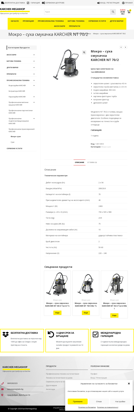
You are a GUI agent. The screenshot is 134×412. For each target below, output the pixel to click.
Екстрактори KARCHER (17, 91)
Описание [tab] (79, 162)
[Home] (70, 33)
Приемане (78, 401)
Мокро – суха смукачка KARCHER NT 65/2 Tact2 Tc (57, 304)
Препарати (74, 26)
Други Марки (116, 21)
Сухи (12, 142)
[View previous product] (121, 47)
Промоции (28, 21)
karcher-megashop (12, 9)
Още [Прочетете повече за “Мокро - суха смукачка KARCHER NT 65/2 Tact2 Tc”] (57, 313)
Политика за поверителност (107, 407)
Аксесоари (59, 26)
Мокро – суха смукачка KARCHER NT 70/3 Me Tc (86, 304)
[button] (129, 383)
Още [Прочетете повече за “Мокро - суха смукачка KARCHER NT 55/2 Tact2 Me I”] (114, 315)
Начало (15, 21)
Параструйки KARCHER (17, 97)
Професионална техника (51, 21)
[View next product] (125, 47)
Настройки (120, 401)
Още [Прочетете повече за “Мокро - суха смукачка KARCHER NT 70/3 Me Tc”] (86, 313)
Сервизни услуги (97, 21)
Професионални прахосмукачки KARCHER (21, 130)
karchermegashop (29, 409)
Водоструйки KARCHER (17, 85)
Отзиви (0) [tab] (92, 162)
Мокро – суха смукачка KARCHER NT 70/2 (109, 33)
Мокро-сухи (106, 147)
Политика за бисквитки (87, 407)
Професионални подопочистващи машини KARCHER (19, 120)
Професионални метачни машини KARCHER (18, 103)
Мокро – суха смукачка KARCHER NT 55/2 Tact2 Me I (114, 306)
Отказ (99, 401)
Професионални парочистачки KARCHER (21, 111)
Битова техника (76, 21)
